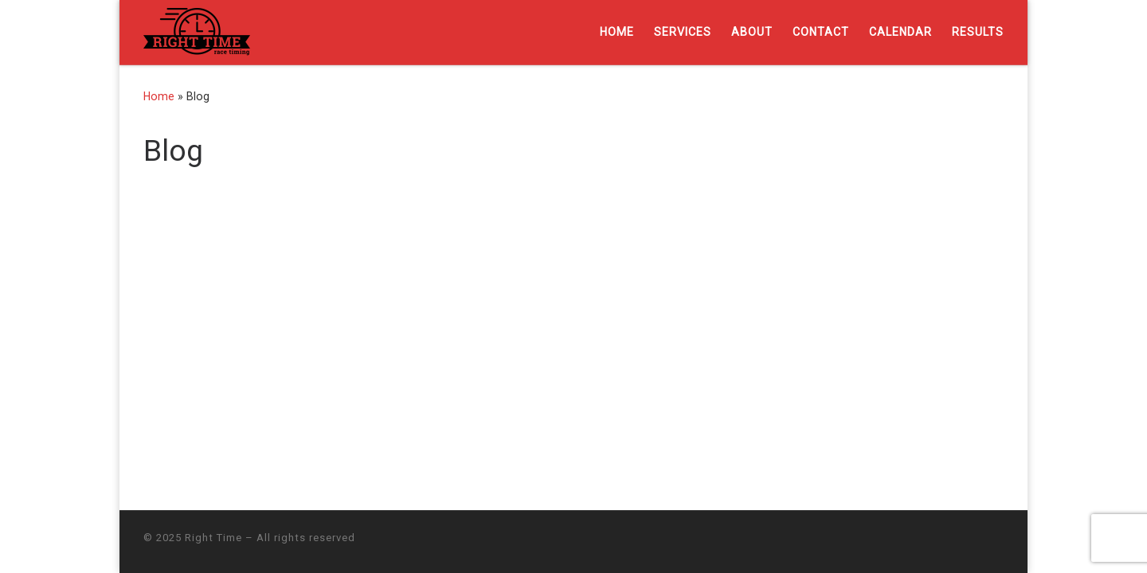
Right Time (213, 538)
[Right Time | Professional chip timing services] (196, 30)
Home (158, 96)
